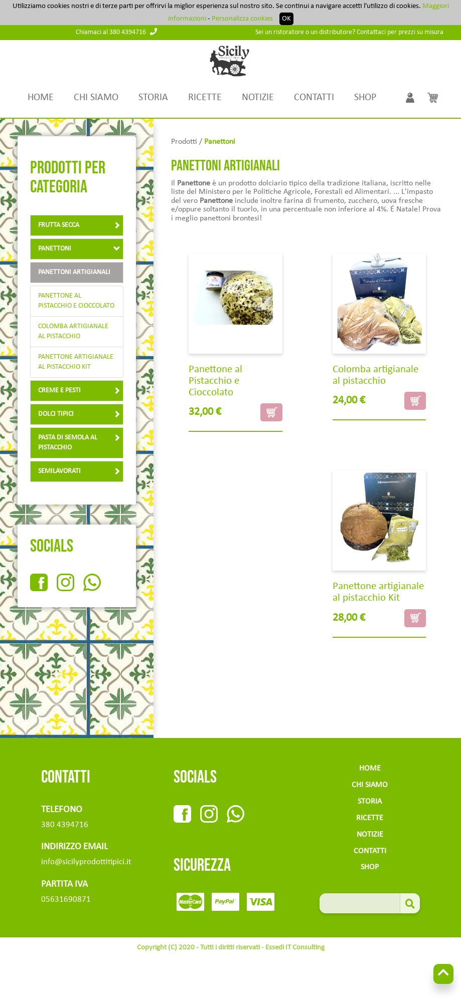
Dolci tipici (79, 414)
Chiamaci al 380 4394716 (116, 32)
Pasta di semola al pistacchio (79, 442)
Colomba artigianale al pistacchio (73, 331)
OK (286, 19)
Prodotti (184, 142)
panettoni (79, 249)
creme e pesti (79, 390)
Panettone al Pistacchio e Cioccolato (76, 301)
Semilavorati (79, 471)
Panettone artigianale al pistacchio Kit (75, 362)
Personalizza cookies (242, 19)
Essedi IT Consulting (295, 947)
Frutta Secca (79, 225)
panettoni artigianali (74, 272)
